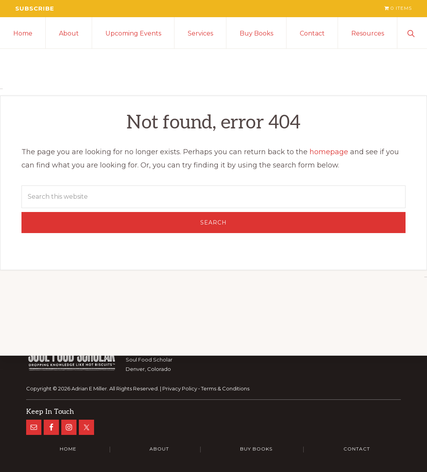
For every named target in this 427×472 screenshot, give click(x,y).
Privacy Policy (179, 388)
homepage (329, 152)
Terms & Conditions (225, 388)
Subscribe (35, 8)
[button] (412, 32)
